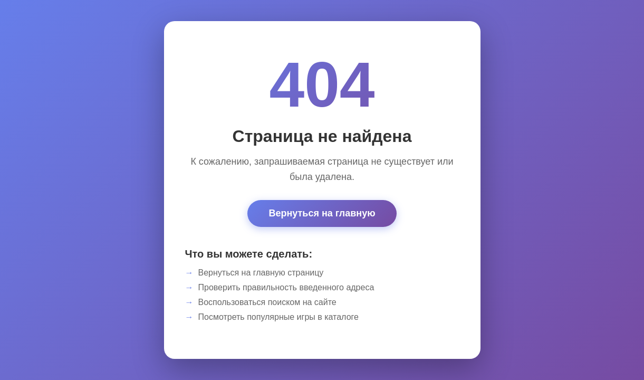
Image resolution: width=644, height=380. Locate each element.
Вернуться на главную (321, 213)
